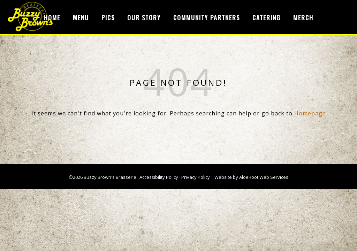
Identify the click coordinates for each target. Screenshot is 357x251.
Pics (108, 17)
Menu (81, 17)
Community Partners (206, 17)
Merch (303, 17)
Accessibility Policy (158, 177)
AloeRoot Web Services (263, 177)
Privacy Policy (195, 177)
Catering (266, 17)
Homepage (310, 113)
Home (52, 17)
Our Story (144, 17)
